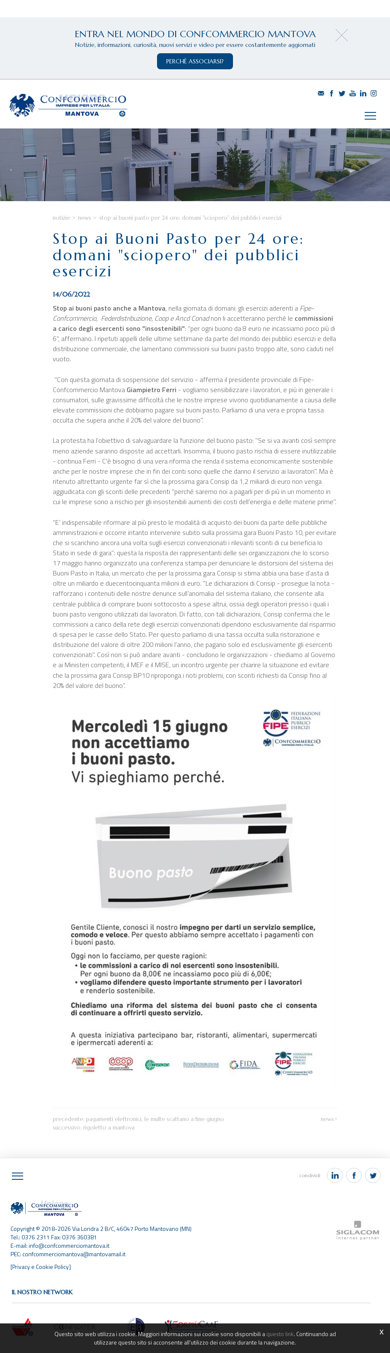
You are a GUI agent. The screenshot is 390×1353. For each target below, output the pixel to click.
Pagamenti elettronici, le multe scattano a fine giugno (155, 1124)
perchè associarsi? (195, 61)
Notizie (61, 219)
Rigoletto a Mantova (109, 1132)
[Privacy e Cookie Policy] (41, 1271)
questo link (280, 1333)
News (84, 219)
